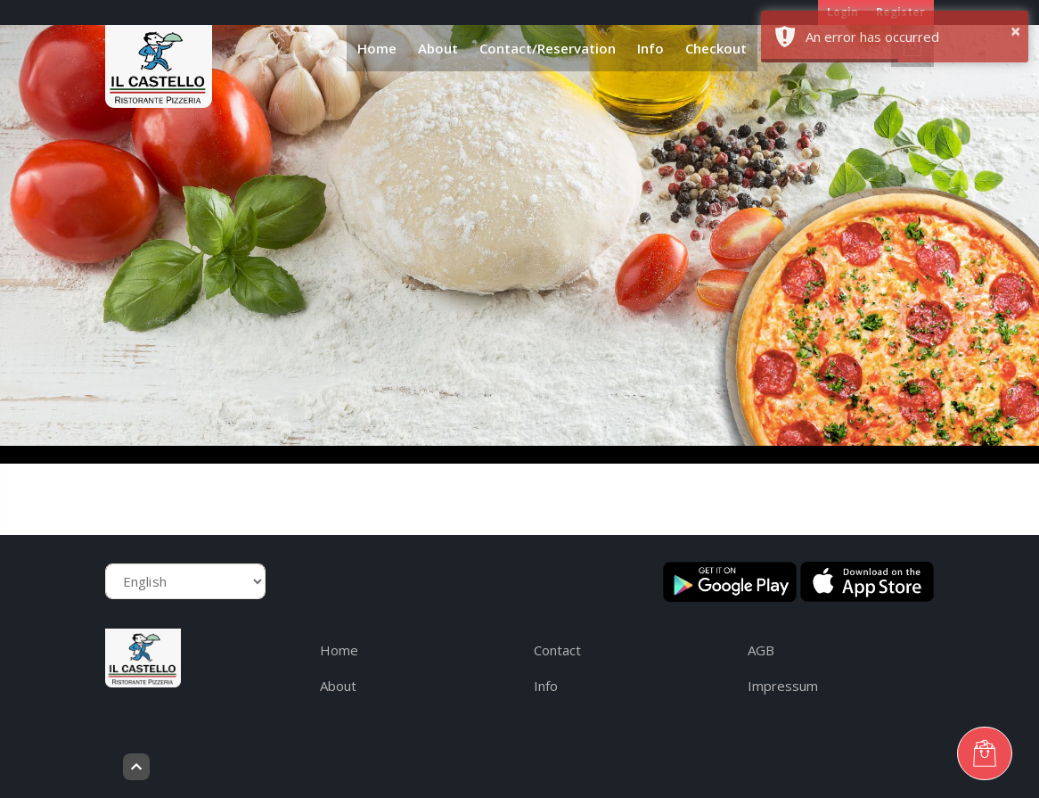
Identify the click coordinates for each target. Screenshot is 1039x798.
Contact (557, 650)
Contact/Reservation (547, 48)
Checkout (716, 48)
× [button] (1015, 31)
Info (650, 48)
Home (377, 48)
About (438, 48)
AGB (761, 650)
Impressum (783, 686)
